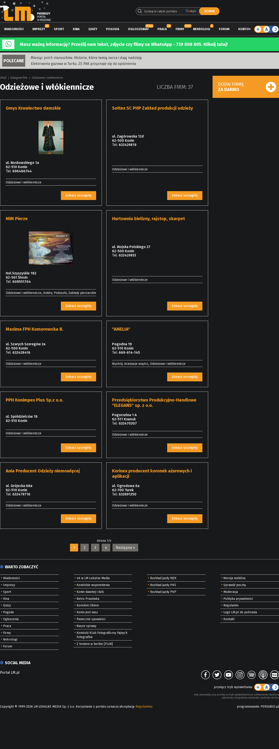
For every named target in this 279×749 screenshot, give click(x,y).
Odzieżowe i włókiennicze (47, 77)
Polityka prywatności (238, 599)
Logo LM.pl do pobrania (240, 612)
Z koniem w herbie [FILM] (95, 644)
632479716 (21, 494)
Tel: (8, 171)
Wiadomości (13, 29)
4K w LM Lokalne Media (93, 578)
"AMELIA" (121, 329)
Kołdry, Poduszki (55, 293)
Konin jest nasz (87, 612)
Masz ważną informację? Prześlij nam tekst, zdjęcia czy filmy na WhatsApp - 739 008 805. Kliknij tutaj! (124, 44)
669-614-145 (129, 352)
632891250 (127, 494)
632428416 (21, 352)
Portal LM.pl (9, 672)
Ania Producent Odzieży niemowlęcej (43, 470)
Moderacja (230, 592)
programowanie (248, 706)
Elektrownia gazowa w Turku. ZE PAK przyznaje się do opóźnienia (83, 64)
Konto (243, 29)
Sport (59, 29)
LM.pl (3, 77)
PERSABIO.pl (270, 706)
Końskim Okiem (88, 605)
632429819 (127, 145)
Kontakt (228, 619)
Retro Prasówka (88, 599)
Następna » (125, 547)
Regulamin (230, 605)
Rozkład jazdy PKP (163, 592)
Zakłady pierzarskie (82, 293)
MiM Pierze (17, 218)
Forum (224, 29)
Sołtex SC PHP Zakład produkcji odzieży (152, 108)
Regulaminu (144, 706)
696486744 (22, 171)
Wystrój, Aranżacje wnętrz (130, 364)
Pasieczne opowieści (91, 619)
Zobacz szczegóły (78, 195)
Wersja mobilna (234, 578)
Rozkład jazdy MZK (163, 578)
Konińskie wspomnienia (93, 585)
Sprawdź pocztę (234, 585)
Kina (76, 29)
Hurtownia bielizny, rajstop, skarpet (148, 218)
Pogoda (112, 29)
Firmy (180, 29)
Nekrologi (201, 29)
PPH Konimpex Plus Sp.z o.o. (34, 400)
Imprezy (38, 29)
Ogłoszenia (137, 29)
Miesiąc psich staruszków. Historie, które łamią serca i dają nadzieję (86, 58)
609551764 (21, 281)
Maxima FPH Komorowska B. (34, 329)
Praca (162, 29)
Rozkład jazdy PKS (163, 585)
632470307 (128, 423)
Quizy (92, 29)
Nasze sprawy (86, 626)
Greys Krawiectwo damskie (33, 108)
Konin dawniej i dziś (90, 592)
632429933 (127, 255)
